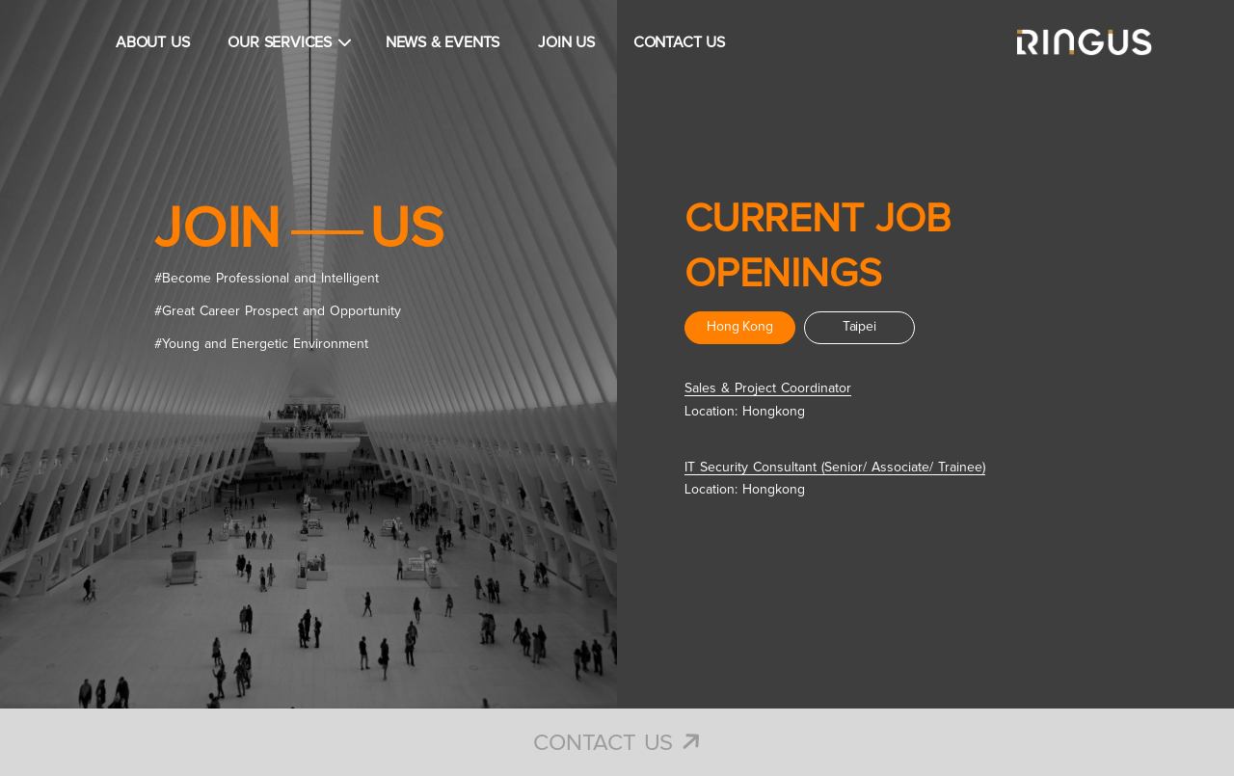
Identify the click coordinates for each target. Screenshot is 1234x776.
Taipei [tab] (859, 327)
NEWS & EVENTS (442, 42)
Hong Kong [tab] (739, 327)
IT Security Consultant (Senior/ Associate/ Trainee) (834, 467)
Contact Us (617, 743)
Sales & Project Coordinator (767, 388)
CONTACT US (679, 42)
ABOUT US (152, 42)
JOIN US (566, 42)
